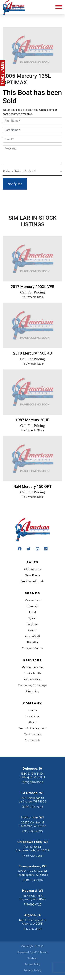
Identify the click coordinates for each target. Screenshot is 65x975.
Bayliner (32, 624)
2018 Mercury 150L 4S (32, 353)
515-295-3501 (33, 929)
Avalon (32, 630)
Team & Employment (32, 728)
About (32, 722)
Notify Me (14, 184)
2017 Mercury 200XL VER (32, 287)
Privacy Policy (32, 970)
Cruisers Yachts (32, 648)
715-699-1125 (32, 904)
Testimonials (32, 734)
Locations (32, 716)
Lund (32, 612)
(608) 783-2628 (32, 806)
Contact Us (32, 740)
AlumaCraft (32, 636)
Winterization (32, 679)
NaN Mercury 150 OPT (32, 486)
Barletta (32, 642)
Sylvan (32, 618)
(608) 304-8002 (32, 880)
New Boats (32, 575)
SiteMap (32, 958)
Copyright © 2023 (32, 946)
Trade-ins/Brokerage (32, 685)
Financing (32, 691)
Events (32, 710)
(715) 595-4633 (32, 831)
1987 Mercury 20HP (32, 420)
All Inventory (32, 569)
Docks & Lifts (32, 673)
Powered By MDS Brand (33, 952)
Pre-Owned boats (32, 581)
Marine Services (32, 667)
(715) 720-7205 (32, 855)
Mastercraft (33, 600)
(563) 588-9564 (32, 782)
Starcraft (32, 606)
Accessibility (32, 964)
